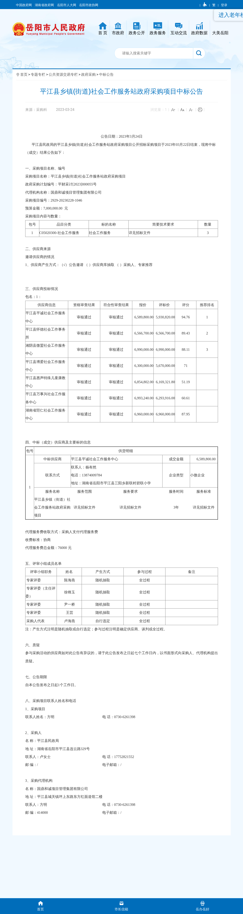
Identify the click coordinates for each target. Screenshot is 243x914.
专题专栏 (38, 74)
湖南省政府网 (45, 5)
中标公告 (106, 74)
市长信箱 (121, 905)
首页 (24, 74)
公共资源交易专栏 (63, 74)
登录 (224, 5)
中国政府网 (24, 5)
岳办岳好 (202, 905)
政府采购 (88, 74)
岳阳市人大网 (67, 5)
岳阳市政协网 (88, 5)
